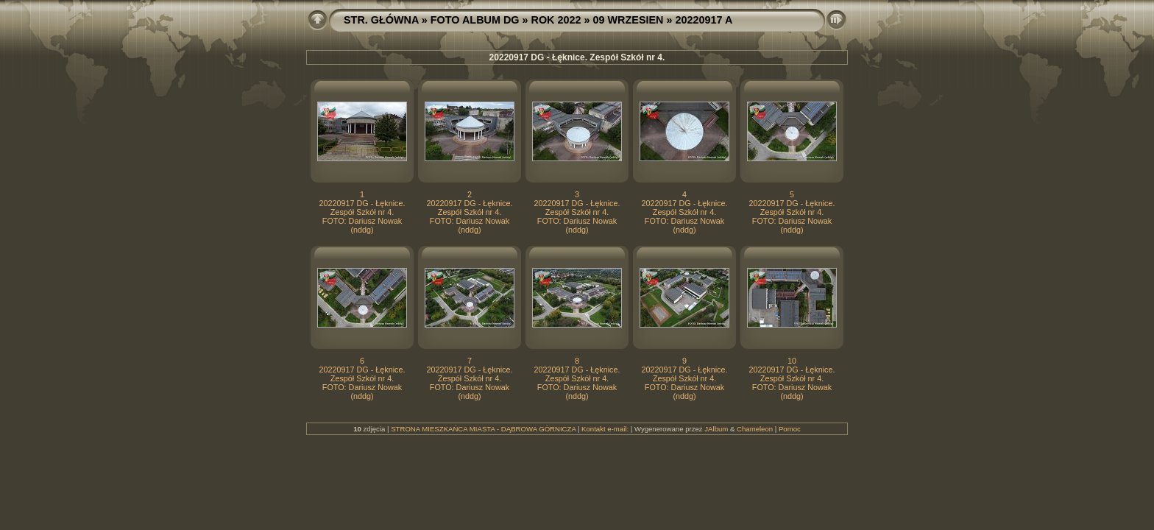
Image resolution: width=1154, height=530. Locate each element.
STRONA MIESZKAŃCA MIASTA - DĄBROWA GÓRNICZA (483, 429)
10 (791, 360)
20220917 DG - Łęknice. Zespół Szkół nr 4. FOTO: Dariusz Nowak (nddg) (362, 216)
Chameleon (755, 429)
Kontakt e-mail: (605, 429)
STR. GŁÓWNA (381, 20)
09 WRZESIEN (628, 20)
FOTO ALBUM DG (475, 20)
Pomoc (790, 429)
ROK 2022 (556, 20)
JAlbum (716, 429)
